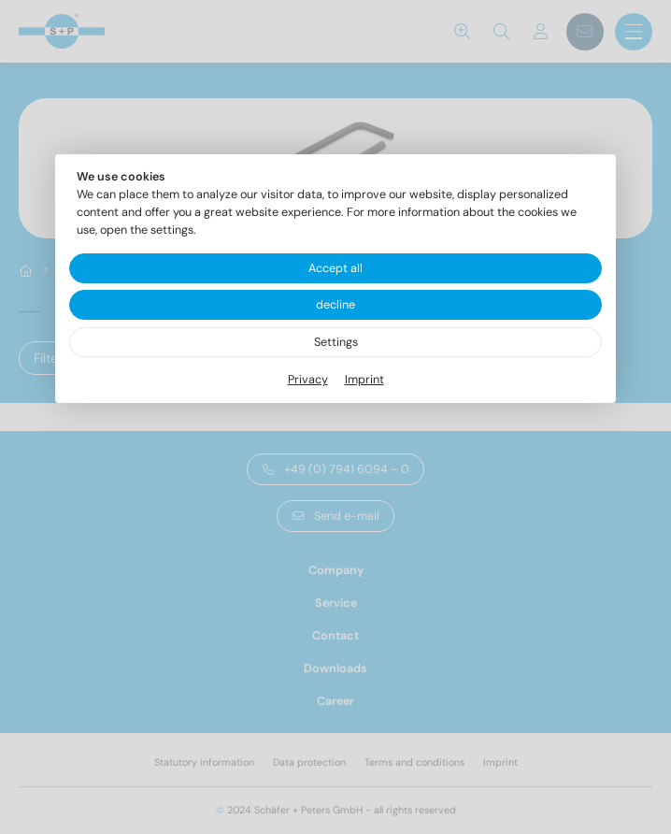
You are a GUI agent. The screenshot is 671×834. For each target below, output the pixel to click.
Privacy (308, 379)
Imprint (364, 379)
